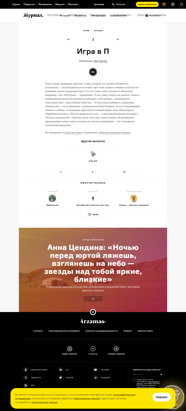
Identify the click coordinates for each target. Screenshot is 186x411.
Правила (128, 331)
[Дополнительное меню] (84, 4)
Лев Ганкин (100, 61)
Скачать (147, 4)
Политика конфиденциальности (101, 331)
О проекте (38, 331)
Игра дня (98, 31)
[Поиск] (182, 4)
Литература (98, 15)
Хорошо (161, 397)
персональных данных (87, 398)
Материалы (45, 4)
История (65, 15)
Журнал (60, 4)
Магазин (73, 4)
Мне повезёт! (155, 16)
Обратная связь (145, 331)
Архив (86, 31)
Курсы (16, 4)
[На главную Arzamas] (4, 4)
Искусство (81, 15)
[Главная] (93, 321)
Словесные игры (72, 132)
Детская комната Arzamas (114, 132)
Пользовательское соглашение (64, 331)
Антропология (118, 15)
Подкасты (29, 4)
